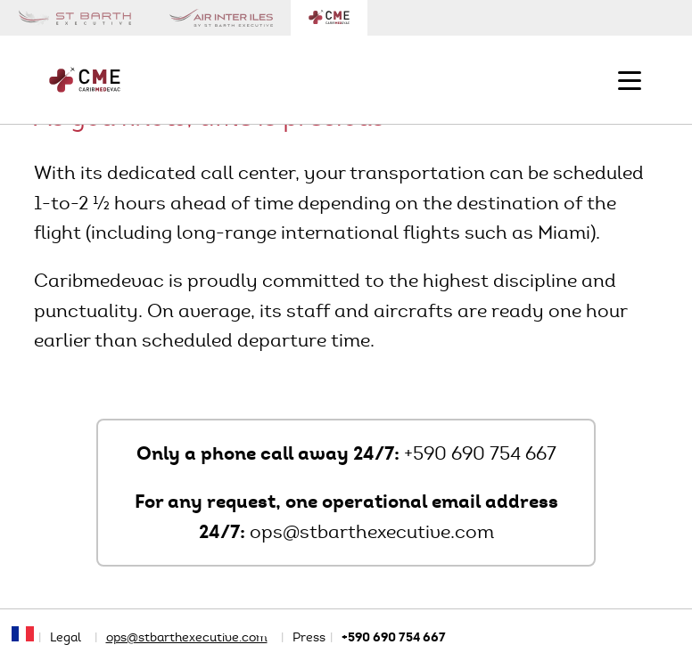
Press (308, 637)
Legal (65, 637)
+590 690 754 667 (480, 453)
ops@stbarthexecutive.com (372, 531)
